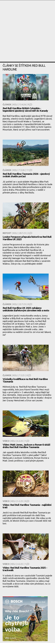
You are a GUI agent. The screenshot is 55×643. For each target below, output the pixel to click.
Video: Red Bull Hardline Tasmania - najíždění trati (27, 506)
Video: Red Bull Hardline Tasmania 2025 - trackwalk (25, 569)
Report (7, 233)
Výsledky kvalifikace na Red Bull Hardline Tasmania (25, 380)
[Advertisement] (27, 34)
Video (6, 441)
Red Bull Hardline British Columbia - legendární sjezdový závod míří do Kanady (25, 109)
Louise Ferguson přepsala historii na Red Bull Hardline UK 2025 (27, 238)
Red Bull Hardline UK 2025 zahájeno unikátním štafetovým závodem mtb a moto (26, 309)
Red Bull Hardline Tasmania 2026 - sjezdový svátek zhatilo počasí (26, 175)
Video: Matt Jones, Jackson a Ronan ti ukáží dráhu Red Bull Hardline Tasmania (26, 446)
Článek (7, 104)
